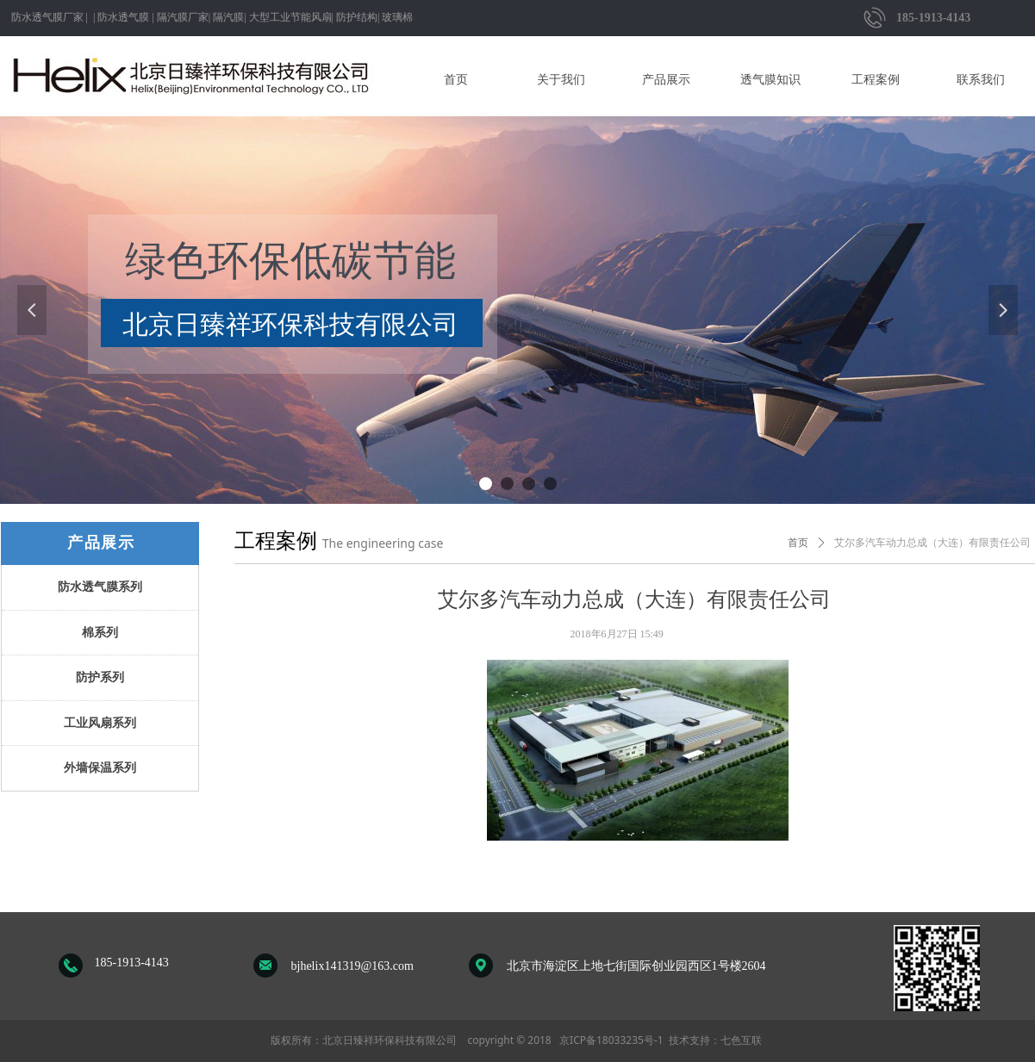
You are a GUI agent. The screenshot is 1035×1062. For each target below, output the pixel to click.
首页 (798, 543)
